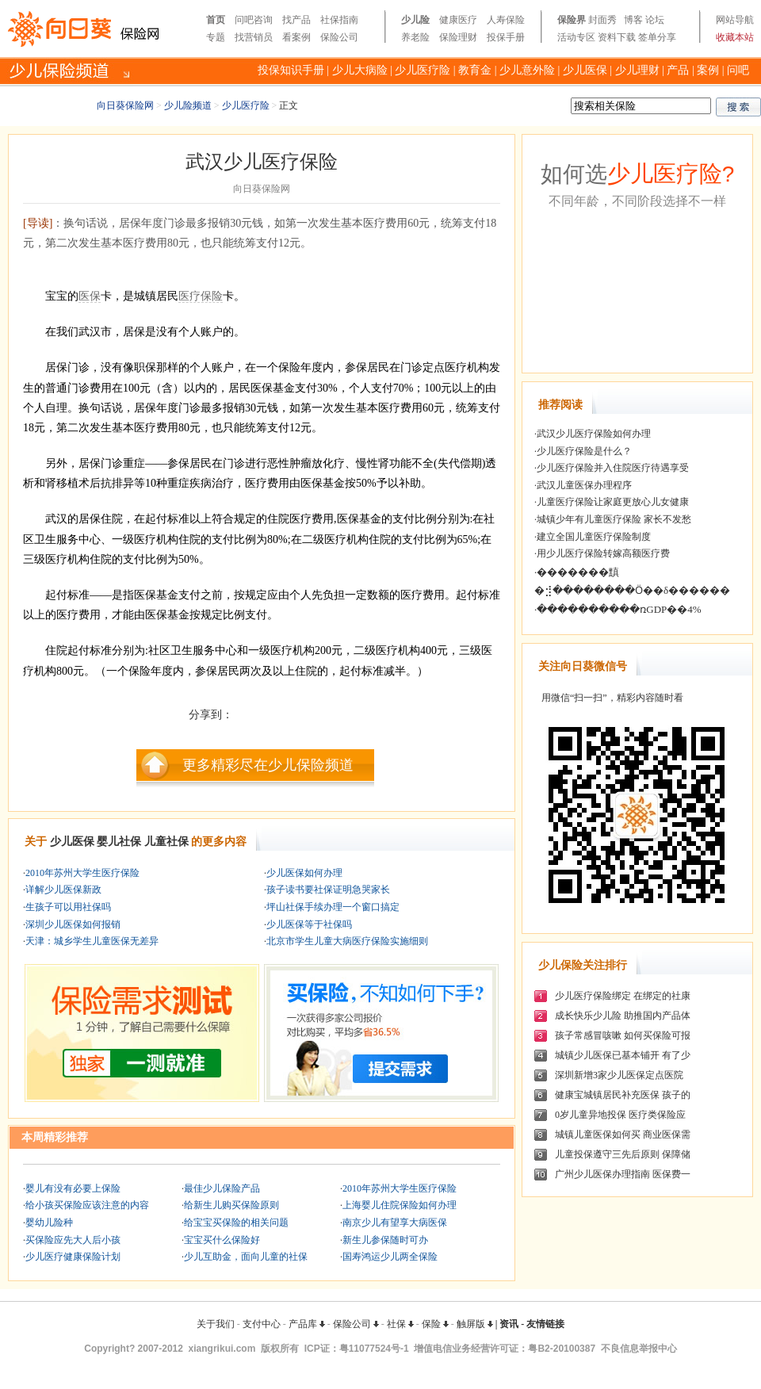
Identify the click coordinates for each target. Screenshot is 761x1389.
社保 (400, 1324)
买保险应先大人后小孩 (72, 1240)
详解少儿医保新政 (63, 889)
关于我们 (216, 1324)
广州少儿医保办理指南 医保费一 (622, 1174)
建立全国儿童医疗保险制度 (594, 536)
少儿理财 (637, 70)
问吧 (738, 70)
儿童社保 (166, 842)
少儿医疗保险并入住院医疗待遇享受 (613, 467)
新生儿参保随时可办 (385, 1240)
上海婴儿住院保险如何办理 (399, 1205)
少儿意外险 (527, 70)
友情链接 (545, 1324)
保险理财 (458, 37)
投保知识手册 (291, 70)
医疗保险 (200, 296)
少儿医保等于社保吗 (309, 924)
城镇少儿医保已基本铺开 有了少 (622, 1055)
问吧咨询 (254, 19)
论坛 (654, 19)
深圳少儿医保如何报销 (72, 924)
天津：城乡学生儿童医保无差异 (92, 941)
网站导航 (735, 19)
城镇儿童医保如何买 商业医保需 (622, 1134)
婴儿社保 (119, 842)
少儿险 (415, 19)
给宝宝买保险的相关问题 (236, 1222)
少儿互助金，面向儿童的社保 (246, 1256)
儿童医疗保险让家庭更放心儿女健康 (613, 501)
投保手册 (506, 37)
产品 (678, 70)
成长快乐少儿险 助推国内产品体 (622, 1015)
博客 (633, 19)
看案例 (296, 37)
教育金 (474, 70)
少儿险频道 (188, 105)
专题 (215, 37)
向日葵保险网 (125, 105)
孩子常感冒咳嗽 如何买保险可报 (622, 1035)
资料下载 (617, 37)
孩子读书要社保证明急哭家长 (328, 889)
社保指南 (339, 19)
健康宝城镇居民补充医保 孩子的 (622, 1094)
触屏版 (475, 1324)
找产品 (296, 19)
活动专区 (576, 37)
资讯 (508, 1324)
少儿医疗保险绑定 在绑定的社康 (622, 995)
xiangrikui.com (222, 1348)
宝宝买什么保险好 (222, 1240)
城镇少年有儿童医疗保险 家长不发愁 (614, 519)
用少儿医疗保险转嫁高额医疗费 (603, 553)
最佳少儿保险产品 (222, 1188)
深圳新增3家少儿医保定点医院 (619, 1075)
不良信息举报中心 (639, 1348)
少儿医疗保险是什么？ (584, 451)
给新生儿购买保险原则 (231, 1205)
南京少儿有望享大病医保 (394, 1222)
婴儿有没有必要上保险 (72, 1188)
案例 (708, 70)
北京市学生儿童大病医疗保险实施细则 (347, 941)
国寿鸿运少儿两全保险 (390, 1256)
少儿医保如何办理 (304, 872)
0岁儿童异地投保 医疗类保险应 (620, 1114)
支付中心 (262, 1324)
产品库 (307, 1324)
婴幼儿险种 (49, 1222)
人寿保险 (506, 19)
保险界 (571, 19)
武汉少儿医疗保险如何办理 (594, 433)
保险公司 (339, 37)
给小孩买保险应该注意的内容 (87, 1205)
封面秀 (602, 19)
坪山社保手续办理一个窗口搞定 (333, 907)
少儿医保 (585, 70)
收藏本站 (735, 37)
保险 (435, 1324)
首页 (215, 19)
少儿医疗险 (422, 70)
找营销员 (254, 37)
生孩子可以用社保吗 (68, 907)
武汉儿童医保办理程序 (584, 485)
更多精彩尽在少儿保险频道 (268, 765)
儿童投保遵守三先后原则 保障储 (622, 1154)
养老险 (415, 37)
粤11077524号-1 (374, 1348)
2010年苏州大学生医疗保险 (82, 872)
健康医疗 (458, 19)
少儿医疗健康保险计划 (72, 1256)
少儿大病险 (360, 70)
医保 (89, 296)
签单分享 (657, 37)
